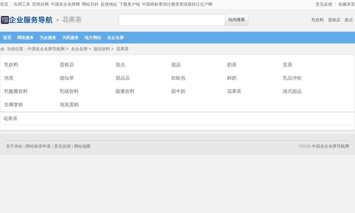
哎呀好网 (40, 4)
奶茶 (232, 65)
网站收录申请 (38, 146)
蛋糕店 (334, 19)
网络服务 (25, 37)
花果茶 (122, 49)
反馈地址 (109, 4)
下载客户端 (129, 4)
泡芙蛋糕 (69, 105)
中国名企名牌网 (65, 4)
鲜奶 (232, 78)
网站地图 (82, 146)
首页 (4, 4)
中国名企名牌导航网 (26, 20)
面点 (349, 19)
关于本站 (14, 146)
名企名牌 (115, 37)
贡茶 (287, 65)
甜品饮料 (101, 49)
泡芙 (9, 78)
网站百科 (90, 4)
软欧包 (178, 78)
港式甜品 (292, 91)
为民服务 (70, 37)
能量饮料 (125, 91)
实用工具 (22, 4)
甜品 (176, 65)
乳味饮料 (69, 91)
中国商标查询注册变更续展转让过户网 (177, 4)
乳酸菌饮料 (16, 91)
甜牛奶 (178, 91)
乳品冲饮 (292, 78)
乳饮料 (318, 19)
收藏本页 (346, 4)
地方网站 (93, 37)
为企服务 (48, 37)
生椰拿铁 (13, 105)
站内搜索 (236, 19)
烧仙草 (67, 78)
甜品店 (123, 78)
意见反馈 (324, 4)
